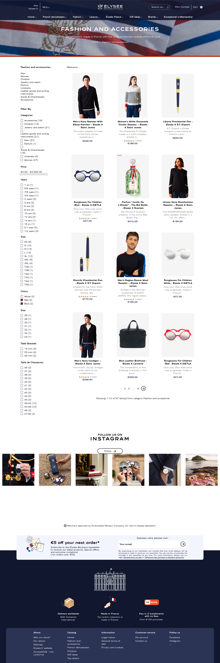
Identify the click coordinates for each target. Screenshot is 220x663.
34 (27, 333)
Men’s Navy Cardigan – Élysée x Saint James (87, 362)
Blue (28, 303)
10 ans (30, 213)
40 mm (30, 355)
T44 (28, 281)
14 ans (30, 220)
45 (27, 399)
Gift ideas (135, 16)
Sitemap (38, 644)
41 (27, 385)
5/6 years (31, 188)
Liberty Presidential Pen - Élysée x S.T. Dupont (178, 123)
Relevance (73, 67)
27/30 (29, 413)
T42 (28, 277)
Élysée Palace (113, 16)
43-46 (30, 406)
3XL (28, 263)
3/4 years (31, 195)
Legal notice (108, 637)
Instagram (174, 640)
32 (27, 329)
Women (25, 76)
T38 (28, 270)
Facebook (174, 637)
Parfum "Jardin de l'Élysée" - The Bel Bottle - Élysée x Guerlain (133, 205)
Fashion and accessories (36, 66)
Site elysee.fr (33, 7)
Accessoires (27, 99)
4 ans (29, 202)
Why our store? (41, 637)
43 (27, 392)
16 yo (29, 223)
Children (25, 79)
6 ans (29, 206)
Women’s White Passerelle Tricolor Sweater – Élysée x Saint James (133, 124)
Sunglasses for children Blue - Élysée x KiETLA (88, 203)
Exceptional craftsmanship (178, 16)
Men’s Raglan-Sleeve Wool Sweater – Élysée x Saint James (133, 283)
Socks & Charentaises (32, 96)
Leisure (94, 16)
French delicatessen (54, 16)
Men (23, 73)
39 (27, 378)
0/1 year (30, 227)
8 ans (29, 209)
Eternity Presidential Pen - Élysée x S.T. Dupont (88, 281)
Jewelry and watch (30, 82)
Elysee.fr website (42, 648)
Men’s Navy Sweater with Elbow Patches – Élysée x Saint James (88, 124)
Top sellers (73, 658)
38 (27, 374)
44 (27, 396)
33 (27, 336)
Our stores (39, 640)
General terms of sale (132, 557)
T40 (28, 273)
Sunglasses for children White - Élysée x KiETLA (178, 281)
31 (27, 326)
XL (28, 256)
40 (27, 381)
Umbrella (26, 87)
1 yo (28, 184)
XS (27, 241)
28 (27, 318)
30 (27, 322)
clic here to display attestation (140, 525)
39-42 (30, 403)
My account (141, 637)
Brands (152, 16)
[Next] (143, 388)
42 (27, 388)
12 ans (30, 216)
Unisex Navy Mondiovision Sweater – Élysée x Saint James (178, 205)
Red (28, 299)
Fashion (77, 16)
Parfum (25, 85)
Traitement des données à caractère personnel (164, 557)
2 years (30, 198)
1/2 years (31, 231)
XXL (28, 259)
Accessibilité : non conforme (43, 653)
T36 (28, 266)
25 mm (30, 352)
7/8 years (31, 191)
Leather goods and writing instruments (35, 92)
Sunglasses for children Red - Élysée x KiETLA (178, 362)
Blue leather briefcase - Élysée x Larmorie (133, 362)
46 (27, 410)
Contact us (141, 640)
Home (31, 16)
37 (27, 371)
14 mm (30, 348)
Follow (107, 451)
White (29, 296)
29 (27, 315)
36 (27, 367)
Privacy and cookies (112, 647)
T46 (28, 284)
